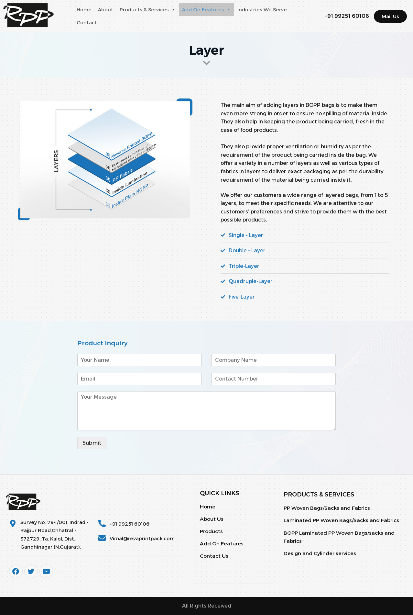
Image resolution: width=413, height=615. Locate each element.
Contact (87, 22)
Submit (91, 443)
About (105, 9)
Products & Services (148, 9)
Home (84, 9)
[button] (173, 9)
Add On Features (206, 9)
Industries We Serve (262, 9)
